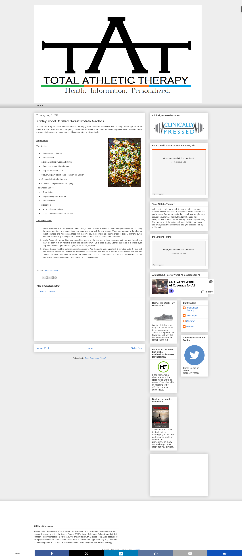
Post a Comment (47, 291)
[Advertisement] (89, 319)
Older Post (136, 348)
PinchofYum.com (51, 270)
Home (40, 105)
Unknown (190, 321)
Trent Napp (191, 315)
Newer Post (42, 348)
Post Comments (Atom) (95, 358)
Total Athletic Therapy (192, 309)
